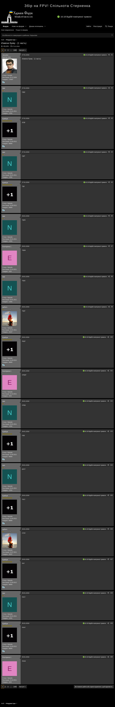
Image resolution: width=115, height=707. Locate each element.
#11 (111, 371)
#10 (111, 337)
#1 (112, 55)
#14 (111, 465)
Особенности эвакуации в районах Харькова (19, 35)
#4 (112, 152)
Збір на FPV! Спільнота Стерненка (57, 6)
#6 (112, 216)
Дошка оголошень (36, 26)
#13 (111, 431)
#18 (111, 593)
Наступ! (21, 50)
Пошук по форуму (22, 30)
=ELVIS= (6, 46)
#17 (111, 559)
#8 (112, 276)
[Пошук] (109, 26)
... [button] (11, 50)
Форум (5, 26)
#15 (111, 495)
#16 (111, 529)
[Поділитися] (108, 55)
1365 (15, 50)
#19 (111, 623)
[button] (25, 26)
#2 (112, 88)
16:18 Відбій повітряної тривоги (76, 17)
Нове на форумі (18, 26)
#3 (112, 118)
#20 (111, 657)
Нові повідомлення (7, 30)
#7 (112, 246)
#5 (112, 182)
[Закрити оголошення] (112, 35)
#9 (112, 307)
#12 (111, 401)
